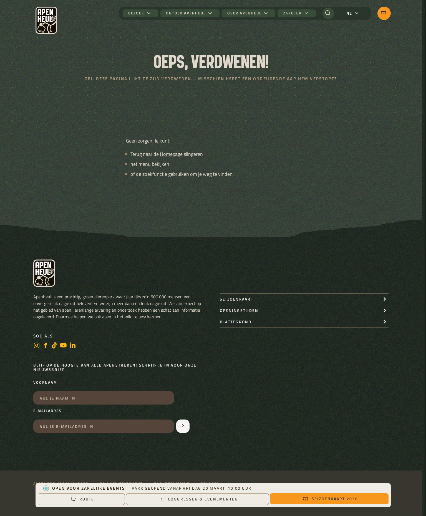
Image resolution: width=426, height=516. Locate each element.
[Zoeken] (328, 13)
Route (82, 499)
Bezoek (136, 13)
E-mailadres (47, 411)
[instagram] (36, 346)
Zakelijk (292, 13)
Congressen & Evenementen (198, 499)
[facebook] (45, 346)
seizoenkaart (236, 299)
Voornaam (45, 383)
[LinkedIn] (72, 346)
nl (349, 13)
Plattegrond (236, 322)
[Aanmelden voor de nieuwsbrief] (183, 426)
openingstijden (239, 310)
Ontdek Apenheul (186, 13)
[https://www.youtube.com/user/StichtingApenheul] (63, 346)
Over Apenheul (244, 13)
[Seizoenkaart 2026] (384, 13)
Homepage (171, 154)
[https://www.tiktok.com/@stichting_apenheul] (54, 346)
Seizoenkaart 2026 (330, 499)
